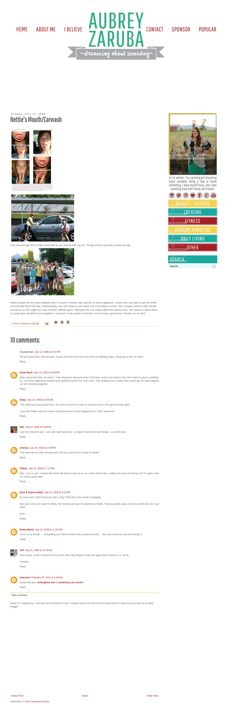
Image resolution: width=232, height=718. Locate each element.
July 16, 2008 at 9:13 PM (57, 492)
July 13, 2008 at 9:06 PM (46, 372)
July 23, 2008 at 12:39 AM (38, 550)
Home (85, 695)
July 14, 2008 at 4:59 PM (43, 447)
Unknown (25, 577)
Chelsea (24, 447)
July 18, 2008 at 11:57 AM (48, 529)
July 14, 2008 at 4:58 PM (38, 427)
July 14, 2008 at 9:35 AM (40, 399)
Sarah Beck (26, 372)
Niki (22, 427)
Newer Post (17, 695)
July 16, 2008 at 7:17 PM (41, 468)
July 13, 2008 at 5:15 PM (47, 352)
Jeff (22, 550)
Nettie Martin (27, 529)
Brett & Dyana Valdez (31, 492)
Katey (23, 399)
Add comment (19, 595)
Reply (23, 361)
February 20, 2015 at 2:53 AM (46, 577)
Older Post (152, 695)
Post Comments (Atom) (37, 701)
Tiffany (23, 468)
